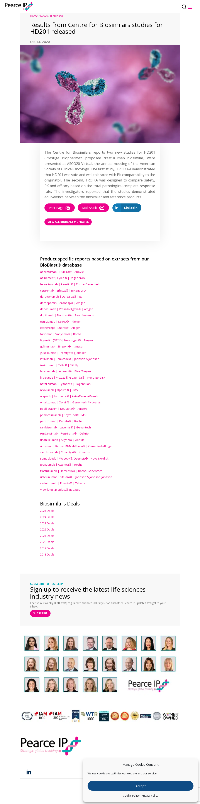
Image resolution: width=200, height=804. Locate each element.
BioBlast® (56, 16)
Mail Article (93, 207)
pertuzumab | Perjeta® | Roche (61, 421)
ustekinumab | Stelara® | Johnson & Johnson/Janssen (76, 477)
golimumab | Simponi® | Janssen (62, 346)
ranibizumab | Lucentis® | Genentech (65, 427)
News (44, 16)
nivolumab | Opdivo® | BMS (59, 390)
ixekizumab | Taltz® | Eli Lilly (59, 365)
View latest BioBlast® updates (60, 490)
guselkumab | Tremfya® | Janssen (63, 353)
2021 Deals (47, 536)
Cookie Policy (131, 795)
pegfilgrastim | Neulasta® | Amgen (63, 409)
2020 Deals (47, 542)
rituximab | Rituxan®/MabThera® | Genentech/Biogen (76, 446)
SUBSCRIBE (40, 613)
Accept (141, 786)
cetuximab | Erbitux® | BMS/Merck (63, 290)
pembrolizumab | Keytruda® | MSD (64, 415)
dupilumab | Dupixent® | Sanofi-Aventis (67, 315)
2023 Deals (47, 523)
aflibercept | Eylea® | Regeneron (62, 278)
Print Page (59, 207)
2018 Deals (47, 554)
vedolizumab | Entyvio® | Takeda (62, 483)
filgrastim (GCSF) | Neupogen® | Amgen (66, 340)
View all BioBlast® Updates (68, 222)
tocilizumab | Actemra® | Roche (61, 465)
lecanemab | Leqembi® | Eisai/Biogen (65, 371)
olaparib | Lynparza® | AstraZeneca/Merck (69, 396)
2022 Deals (47, 529)
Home (34, 16)
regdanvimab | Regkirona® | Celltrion (65, 433)
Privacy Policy (150, 795)
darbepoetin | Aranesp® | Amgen (62, 303)
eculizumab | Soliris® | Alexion (60, 322)
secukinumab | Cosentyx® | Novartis (65, 452)
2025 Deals (47, 511)
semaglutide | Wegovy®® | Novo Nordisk (74, 458)
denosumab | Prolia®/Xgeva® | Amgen (66, 309)
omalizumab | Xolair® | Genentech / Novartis (70, 402)
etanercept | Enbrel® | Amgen (60, 328)
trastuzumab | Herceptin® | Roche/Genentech (71, 471)
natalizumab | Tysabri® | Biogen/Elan (65, 384)
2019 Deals (47, 548)
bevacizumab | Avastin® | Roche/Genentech (70, 284)
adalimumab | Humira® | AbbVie (62, 272)
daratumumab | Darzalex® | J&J (61, 297)
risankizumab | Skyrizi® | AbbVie (62, 440)
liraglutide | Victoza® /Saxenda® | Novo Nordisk (72, 377)
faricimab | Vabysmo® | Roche (60, 334)
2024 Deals (47, 517)
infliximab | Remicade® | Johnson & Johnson (69, 359)
